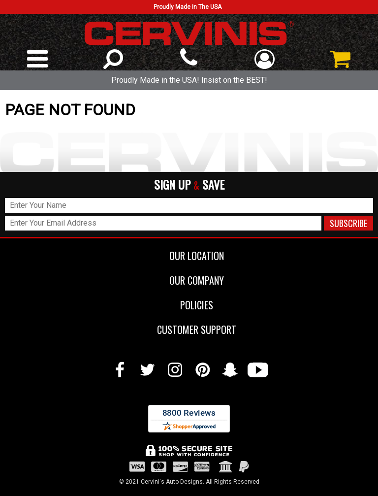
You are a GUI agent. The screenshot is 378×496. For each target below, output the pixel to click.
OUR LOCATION (189, 255)
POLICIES (189, 305)
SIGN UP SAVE (189, 185)
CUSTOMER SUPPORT (189, 329)
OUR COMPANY (189, 280)
